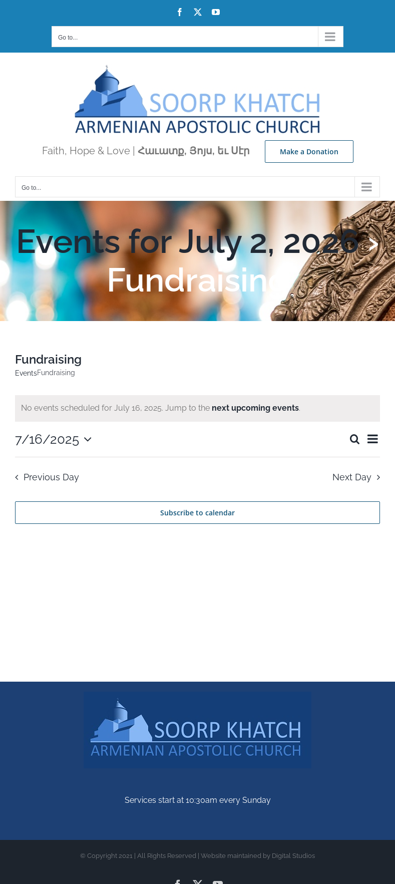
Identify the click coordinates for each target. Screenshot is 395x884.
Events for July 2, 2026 (187, 241)
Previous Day (51, 477)
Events (26, 373)
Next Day (351, 477)
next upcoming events (255, 408)
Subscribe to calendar (197, 512)
